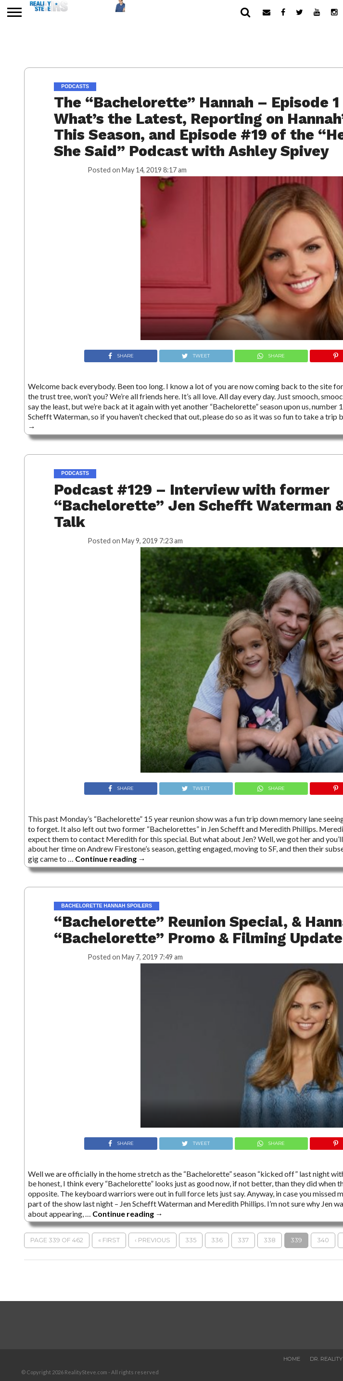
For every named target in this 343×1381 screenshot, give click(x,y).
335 (190, 1240)
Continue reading (110, 858)
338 (270, 1240)
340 (323, 1240)
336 (217, 1240)
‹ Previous (152, 1240)
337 (243, 1240)
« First (109, 1240)
